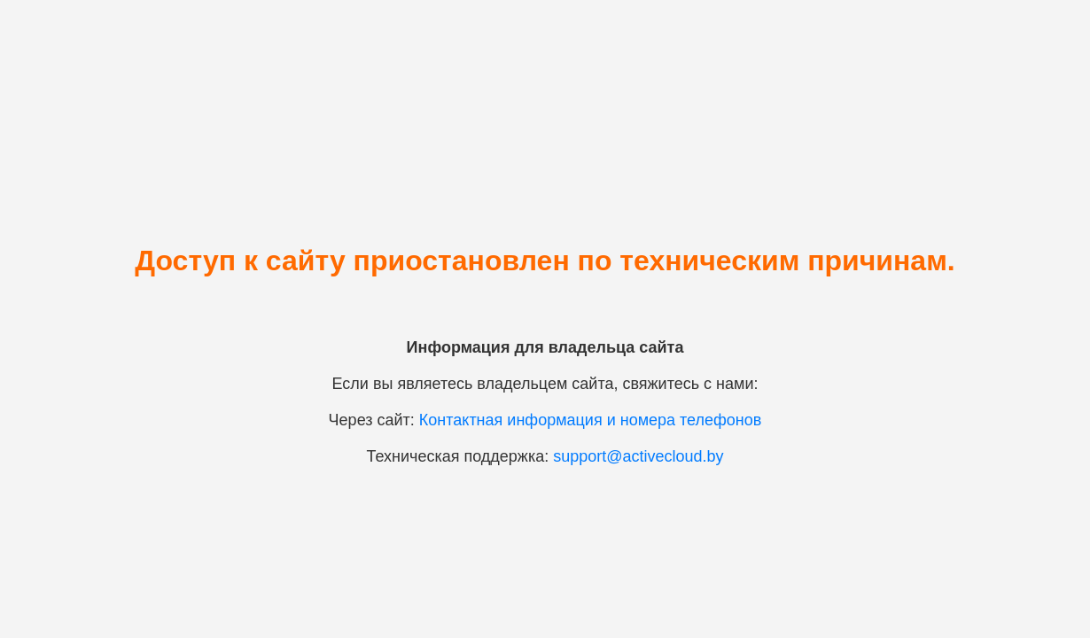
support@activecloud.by (638, 456)
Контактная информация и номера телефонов (590, 420)
